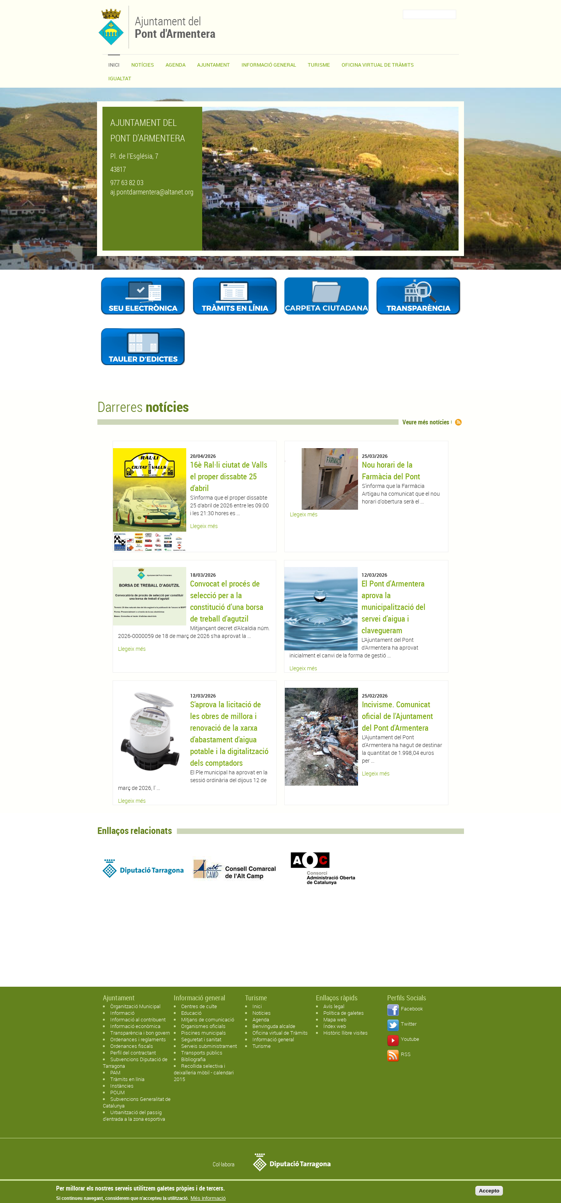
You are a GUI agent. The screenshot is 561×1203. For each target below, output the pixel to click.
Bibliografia (193, 1059)
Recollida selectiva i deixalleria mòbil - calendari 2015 (204, 1072)
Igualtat (119, 78)
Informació (122, 1012)
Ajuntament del (175, 26)
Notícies (142, 64)
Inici (114, 64)
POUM (117, 1092)
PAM (115, 1072)
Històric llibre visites (345, 1032)
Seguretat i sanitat (201, 1039)
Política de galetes (343, 1012)
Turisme (319, 64)
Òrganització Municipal (135, 1006)
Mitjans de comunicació (207, 1019)
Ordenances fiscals (131, 1045)
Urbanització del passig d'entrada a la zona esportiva (134, 1115)
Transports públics (201, 1052)
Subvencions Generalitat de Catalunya (137, 1102)
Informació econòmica (135, 1026)
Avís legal (333, 1006)
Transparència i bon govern (140, 1032)
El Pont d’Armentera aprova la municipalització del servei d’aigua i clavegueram (393, 607)
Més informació (208, 1198)
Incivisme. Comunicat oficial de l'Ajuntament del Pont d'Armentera (397, 716)
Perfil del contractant (133, 1052)
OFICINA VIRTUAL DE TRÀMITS (378, 64)
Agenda (175, 64)
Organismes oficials (203, 1026)
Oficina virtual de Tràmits (280, 1032)
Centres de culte (199, 1006)
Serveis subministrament (209, 1045)
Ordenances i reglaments (138, 1039)
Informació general (269, 64)
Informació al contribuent (138, 1019)
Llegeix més (204, 526)
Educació (191, 1012)
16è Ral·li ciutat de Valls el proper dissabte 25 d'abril (228, 476)
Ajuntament (213, 64)
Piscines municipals (203, 1032)
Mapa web (334, 1019)
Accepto (489, 1191)
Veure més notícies (425, 422)
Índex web (334, 1026)
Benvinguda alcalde (273, 1026)
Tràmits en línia (127, 1079)
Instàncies (122, 1085)
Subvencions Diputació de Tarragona (135, 1062)
